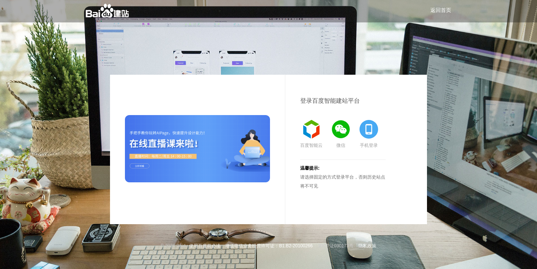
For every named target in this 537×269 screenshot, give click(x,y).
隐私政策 (367, 245)
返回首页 (440, 10)
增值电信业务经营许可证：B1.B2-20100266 (269, 245)
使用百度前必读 (204, 245)
